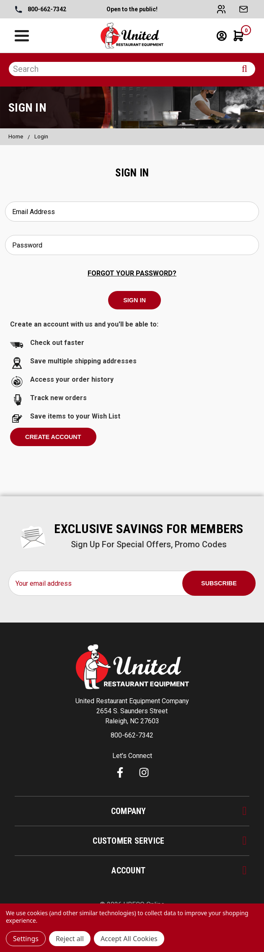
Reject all (70, 938)
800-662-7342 (40, 9)
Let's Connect (132, 756)
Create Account (53, 437)
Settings (26, 938)
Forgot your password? (132, 273)
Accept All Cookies (129, 938)
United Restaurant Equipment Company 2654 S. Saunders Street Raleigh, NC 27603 (132, 711)
